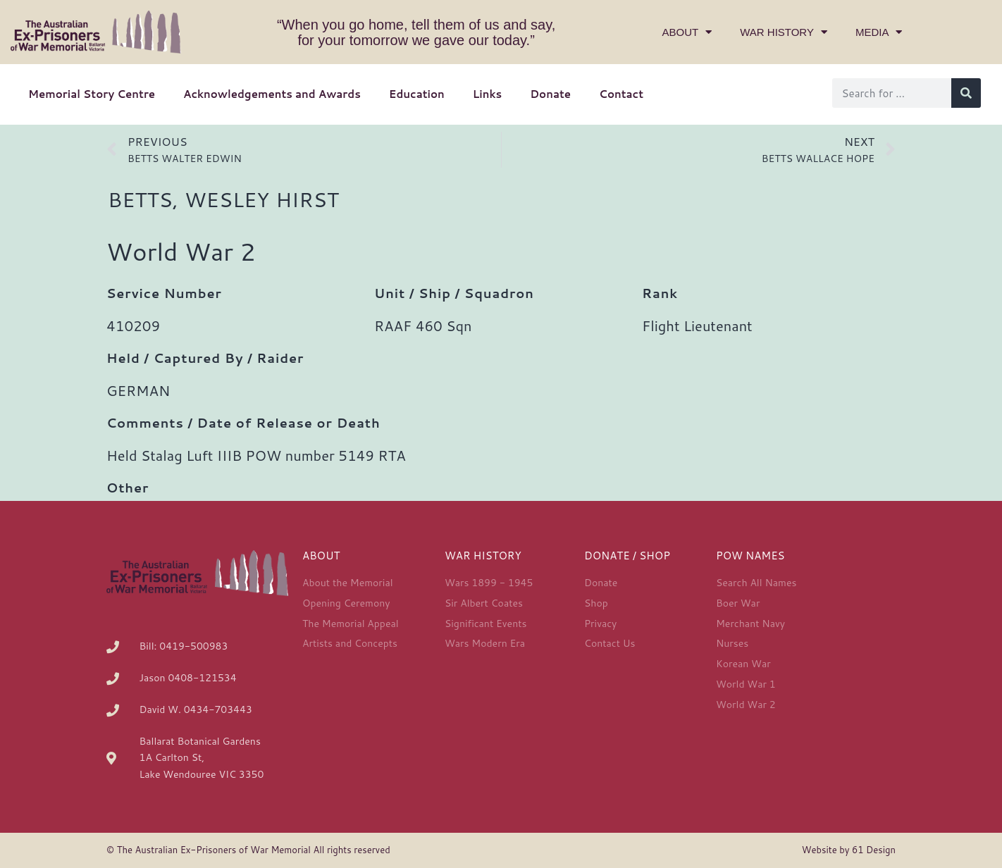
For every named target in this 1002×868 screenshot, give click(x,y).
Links (487, 94)
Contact (621, 94)
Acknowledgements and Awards (272, 94)
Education (417, 94)
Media (879, 32)
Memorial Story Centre (91, 94)
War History (783, 32)
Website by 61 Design (849, 849)
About (687, 32)
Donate (550, 94)
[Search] (966, 93)
